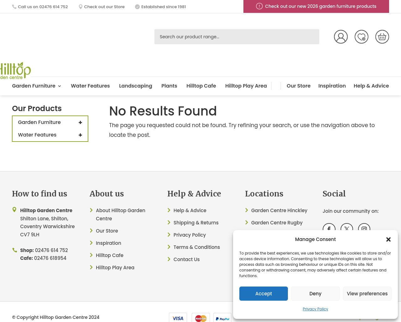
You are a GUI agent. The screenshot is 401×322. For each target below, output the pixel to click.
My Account (341, 36)
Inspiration (332, 71)
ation (115, 228)
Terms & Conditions (197, 232)
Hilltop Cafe (201, 71)
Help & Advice (371, 71)
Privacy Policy (315, 309)
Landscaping (135, 71)
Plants (169, 71)
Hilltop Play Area (246, 71)
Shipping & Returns (196, 208)
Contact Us (187, 244)
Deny (315, 293)
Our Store (298, 71)
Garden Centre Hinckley (279, 195)
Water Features (90, 71)
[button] (388, 239)
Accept (263, 293)
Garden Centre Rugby (277, 208)
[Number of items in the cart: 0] (382, 36)
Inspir (102, 228)
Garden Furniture (33, 71)
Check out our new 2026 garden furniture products (320, 6)
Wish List (361, 36)
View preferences (367, 293)
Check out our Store (104, 7)
